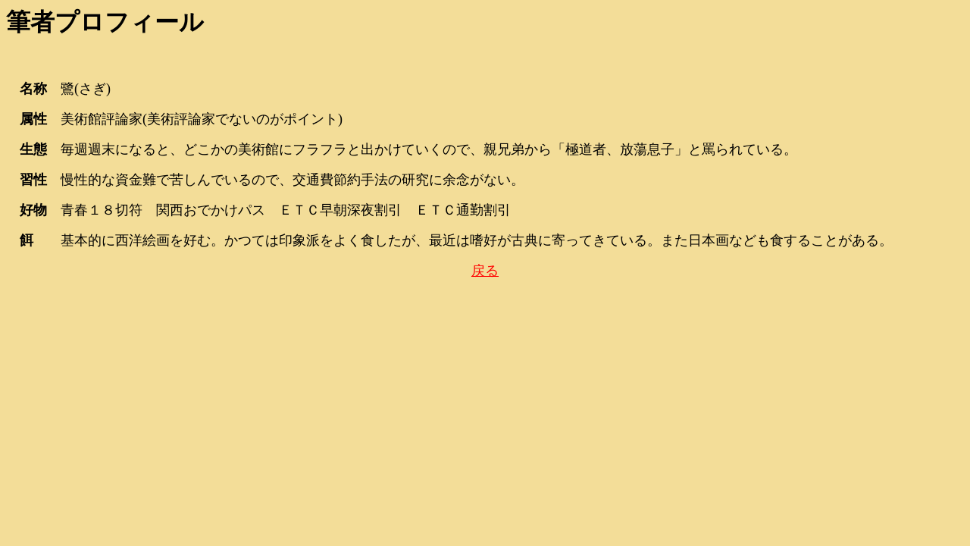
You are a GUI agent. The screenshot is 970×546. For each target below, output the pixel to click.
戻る (485, 270)
